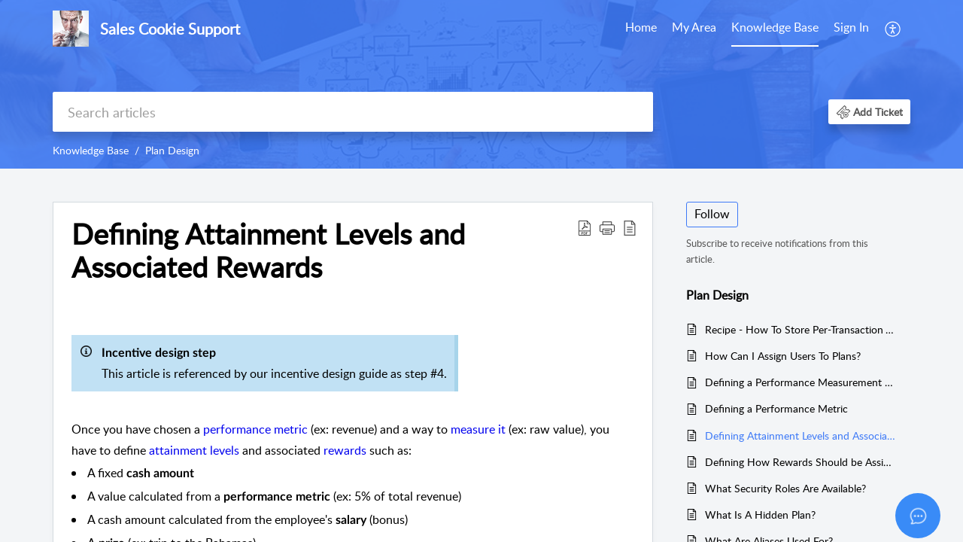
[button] (893, 28)
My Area (694, 27)
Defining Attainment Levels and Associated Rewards (800, 435)
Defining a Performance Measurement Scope (800, 382)
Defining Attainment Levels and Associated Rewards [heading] (268, 251)
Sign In (851, 27)
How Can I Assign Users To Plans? (783, 356)
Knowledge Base (775, 27)
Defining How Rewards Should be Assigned (800, 462)
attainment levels (194, 450)
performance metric (255, 429)
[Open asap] (917, 515)
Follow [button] (712, 214)
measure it (478, 429)
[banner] (481, 84)
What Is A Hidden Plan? (760, 514)
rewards (345, 450)
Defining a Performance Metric (776, 408)
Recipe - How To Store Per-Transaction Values (800, 329)
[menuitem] (641, 29)
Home (641, 27)
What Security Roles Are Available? (785, 488)
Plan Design (172, 150)
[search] (353, 112)
